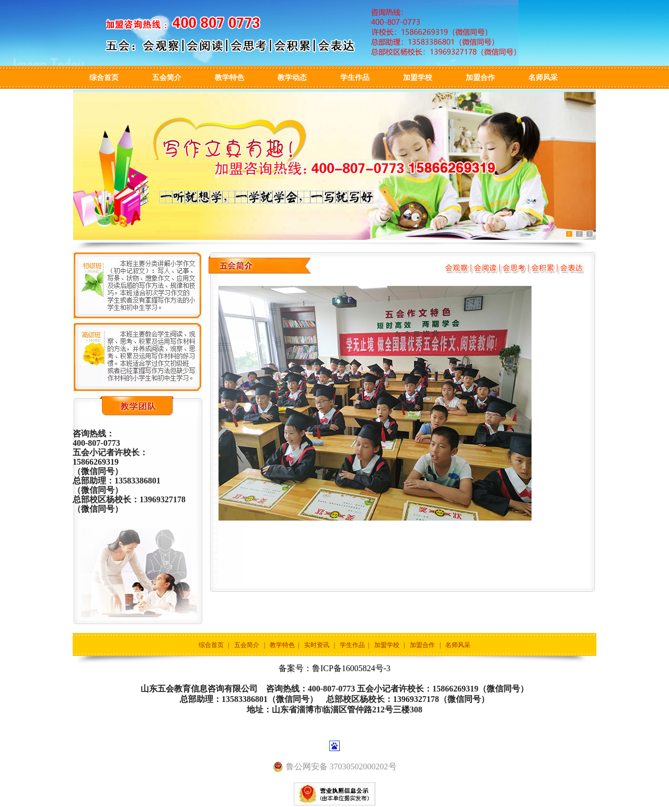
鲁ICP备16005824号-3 (351, 668)
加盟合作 (480, 78)
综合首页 (104, 78)
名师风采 (543, 78)
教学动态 (292, 78)
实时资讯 (316, 645)
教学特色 (229, 78)
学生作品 (355, 78)
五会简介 (166, 78)
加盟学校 (417, 78)
